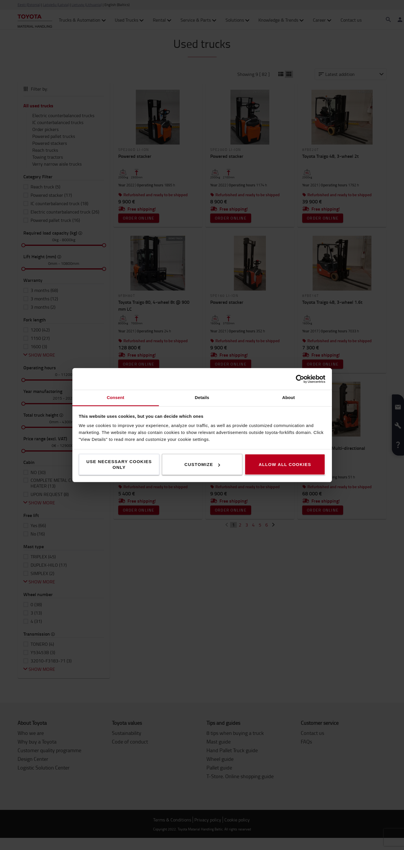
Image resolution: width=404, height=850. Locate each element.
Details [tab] (202, 397)
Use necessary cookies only (119, 464)
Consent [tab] (115, 397)
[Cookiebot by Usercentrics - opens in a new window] (300, 379)
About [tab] (288, 397)
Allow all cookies (285, 464)
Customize (202, 464)
